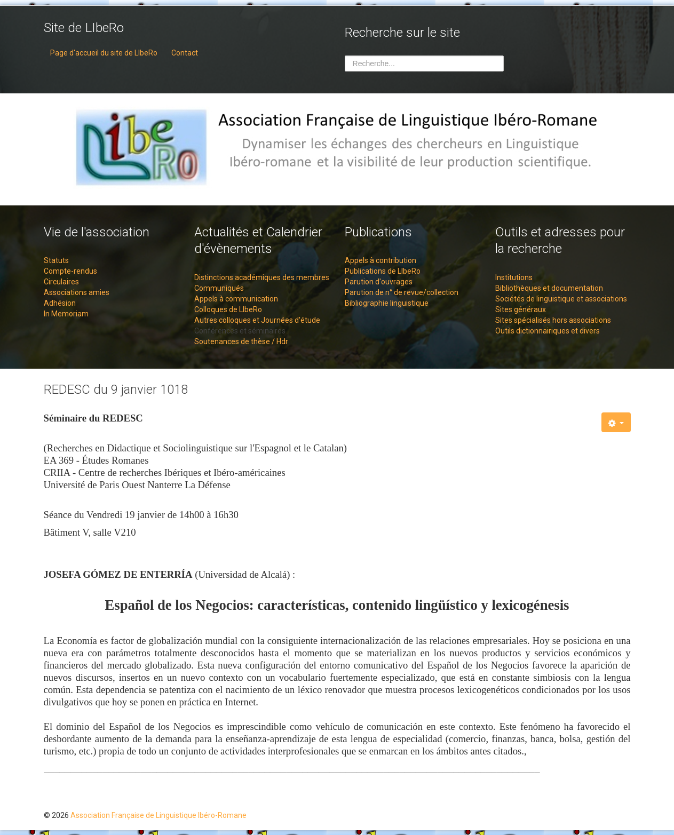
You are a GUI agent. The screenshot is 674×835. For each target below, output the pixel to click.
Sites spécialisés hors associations (553, 320)
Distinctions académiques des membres (261, 277)
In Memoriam (66, 313)
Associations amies (76, 292)
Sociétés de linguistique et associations (561, 299)
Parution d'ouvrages (379, 281)
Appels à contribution (380, 260)
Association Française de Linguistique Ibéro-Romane (158, 815)
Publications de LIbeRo (383, 271)
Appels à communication (236, 299)
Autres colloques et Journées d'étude (257, 320)
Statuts (56, 260)
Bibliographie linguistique (387, 303)
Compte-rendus (70, 271)
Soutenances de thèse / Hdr (241, 341)
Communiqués (219, 288)
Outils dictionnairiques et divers (547, 331)
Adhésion (60, 303)
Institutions (514, 277)
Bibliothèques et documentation (549, 288)
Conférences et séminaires (240, 331)
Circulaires (61, 281)
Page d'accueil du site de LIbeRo (103, 53)
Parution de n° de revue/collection (401, 292)
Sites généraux (520, 309)
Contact (184, 53)
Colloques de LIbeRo (228, 309)
